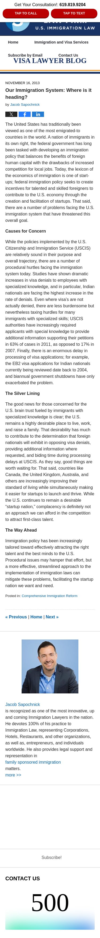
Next (52, 617)
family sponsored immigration (33, 762)
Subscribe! (52, 857)
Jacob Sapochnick (22, 704)
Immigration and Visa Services (61, 42)
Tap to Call (26, 13)
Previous (16, 617)
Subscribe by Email (25, 55)
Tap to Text (74, 13)
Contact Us (68, 55)
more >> (13, 775)
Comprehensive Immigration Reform (49, 596)
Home (13, 42)
